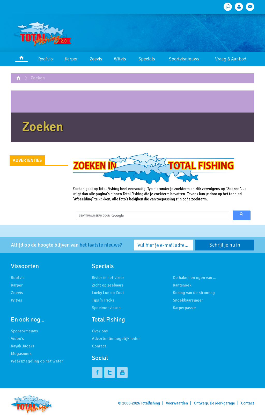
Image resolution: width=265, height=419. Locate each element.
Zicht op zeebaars (107, 285)
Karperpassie (184, 307)
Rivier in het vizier (108, 277)
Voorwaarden (177, 403)
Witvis (120, 59)
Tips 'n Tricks (103, 300)
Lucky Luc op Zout (108, 292)
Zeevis (96, 59)
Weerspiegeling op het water (37, 361)
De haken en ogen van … (194, 277)
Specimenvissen (106, 307)
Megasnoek (21, 353)
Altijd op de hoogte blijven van (66, 245)
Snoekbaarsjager (188, 300)
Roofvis (45, 59)
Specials (146, 59)
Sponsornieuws (24, 331)
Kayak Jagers (22, 346)
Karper (71, 59)
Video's (17, 338)
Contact (99, 346)
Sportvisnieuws (184, 59)
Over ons (100, 331)
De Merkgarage (222, 403)
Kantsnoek (182, 285)
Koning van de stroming (194, 292)
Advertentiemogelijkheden (116, 338)
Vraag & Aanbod (230, 59)
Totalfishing (150, 403)
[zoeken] (152, 215)
